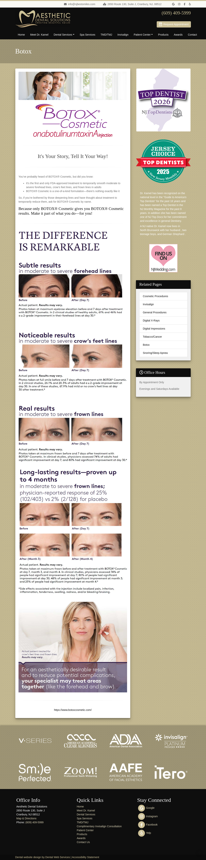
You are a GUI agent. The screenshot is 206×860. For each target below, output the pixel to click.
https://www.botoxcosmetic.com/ (73, 709)
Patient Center (85, 830)
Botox (146, 344)
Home (21, 34)
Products (163, 34)
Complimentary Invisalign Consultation (99, 826)
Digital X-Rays (151, 320)
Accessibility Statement (85, 857)
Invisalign (122, 34)
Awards (178, 34)
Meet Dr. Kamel (39, 34)
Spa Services (87, 34)
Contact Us (83, 842)
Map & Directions (26, 818)
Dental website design (28, 857)
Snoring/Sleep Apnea (155, 352)
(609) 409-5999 (34, 822)
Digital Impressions (154, 328)
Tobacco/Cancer (152, 336)
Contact (192, 34)
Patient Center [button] (142, 34)
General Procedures (154, 312)
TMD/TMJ (106, 34)
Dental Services (86, 814)
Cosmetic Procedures (155, 296)
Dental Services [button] (63, 34)
